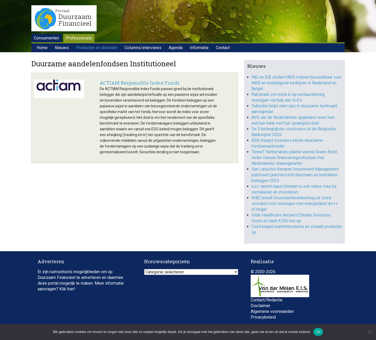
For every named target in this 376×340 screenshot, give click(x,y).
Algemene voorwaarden (272, 311)
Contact (223, 47)
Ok (318, 332)
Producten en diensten (96, 47)
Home (42, 47)
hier (70, 288)
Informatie (199, 47)
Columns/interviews (143, 47)
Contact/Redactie (267, 299)
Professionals (79, 38)
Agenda (176, 47)
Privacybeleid (263, 317)
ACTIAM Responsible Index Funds (139, 83)
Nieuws (62, 47)
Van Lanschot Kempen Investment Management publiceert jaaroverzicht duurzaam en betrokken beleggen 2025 (295, 175)
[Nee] (369, 332)
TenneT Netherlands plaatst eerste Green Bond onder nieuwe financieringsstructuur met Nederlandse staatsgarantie (294, 157)
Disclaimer (260, 305)
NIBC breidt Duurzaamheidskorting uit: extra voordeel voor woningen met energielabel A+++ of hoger (294, 203)
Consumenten (46, 38)
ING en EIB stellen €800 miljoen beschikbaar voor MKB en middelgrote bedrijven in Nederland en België (296, 83)
